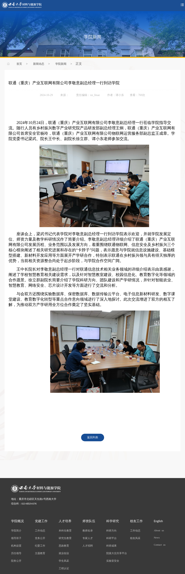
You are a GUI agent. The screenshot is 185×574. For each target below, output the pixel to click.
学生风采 (64, 560)
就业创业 (64, 553)
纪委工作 (40, 545)
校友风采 (135, 538)
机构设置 (16, 545)
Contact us (160, 544)
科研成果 (111, 545)
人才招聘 (87, 545)
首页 (19, 63)
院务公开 (16, 560)
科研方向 (111, 530)
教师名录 (87, 530)
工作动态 (40, 530)
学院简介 (16, 530)
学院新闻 (60, 63)
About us (159, 530)
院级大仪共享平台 (116, 553)
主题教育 (40, 553)
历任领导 (16, 553)
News (157, 537)
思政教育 (64, 545)
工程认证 (64, 568)
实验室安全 (112, 560)
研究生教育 (65, 538)
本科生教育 (65, 530)
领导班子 (16, 538)
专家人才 (87, 538)
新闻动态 (38, 63)
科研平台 (111, 538)
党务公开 (40, 538)
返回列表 (92, 437)
